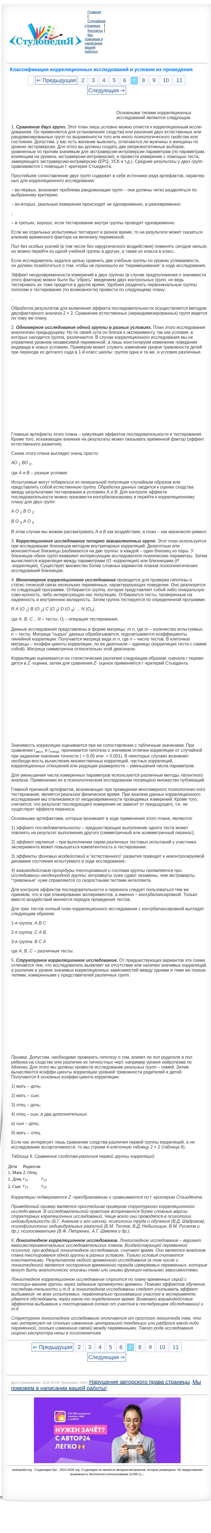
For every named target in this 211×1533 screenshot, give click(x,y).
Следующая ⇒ (106, 90)
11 (179, 80)
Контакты (95, 30)
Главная (94, 12)
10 (166, 80)
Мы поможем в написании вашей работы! (94, 43)
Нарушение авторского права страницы (139, 1382)
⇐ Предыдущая (56, 80)
